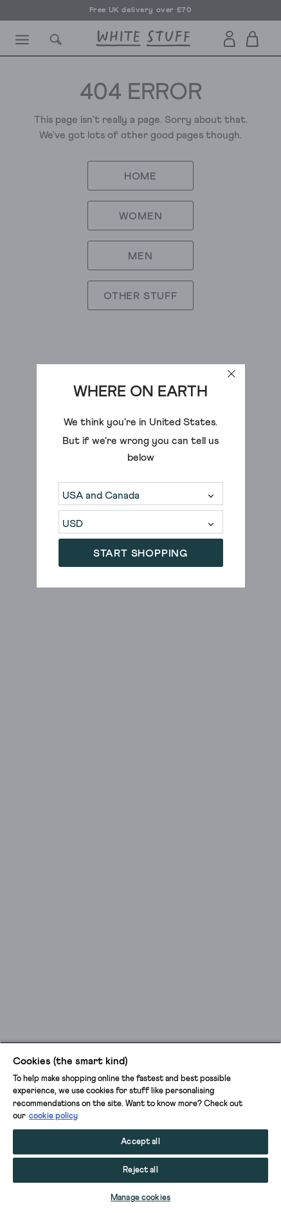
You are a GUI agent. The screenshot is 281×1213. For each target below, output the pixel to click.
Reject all (140, 1170)
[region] (140, 1127)
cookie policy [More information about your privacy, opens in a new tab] (53, 1116)
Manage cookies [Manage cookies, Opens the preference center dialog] (140, 1198)
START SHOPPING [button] (140, 553)
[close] (231, 373)
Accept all (140, 1142)
